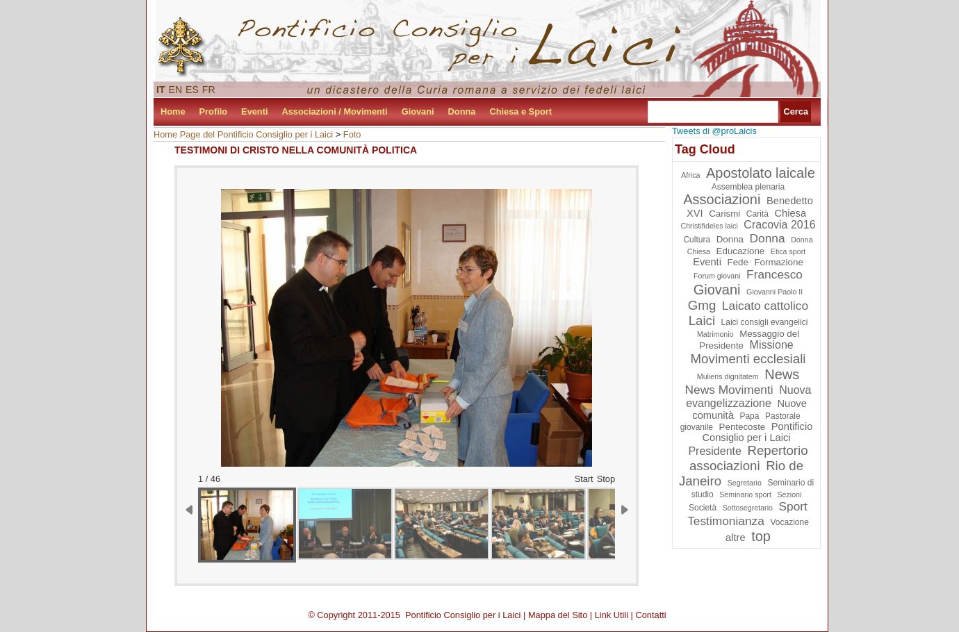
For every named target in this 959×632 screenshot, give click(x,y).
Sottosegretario (748, 508)
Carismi (724, 213)
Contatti (651, 615)
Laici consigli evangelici (764, 322)
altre (736, 537)
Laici (702, 320)
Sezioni (789, 494)
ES (192, 89)
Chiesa (790, 213)
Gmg (702, 305)
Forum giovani (717, 276)
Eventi (254, 111)
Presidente (714, 451)
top (761, 536)
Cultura (696, 239)
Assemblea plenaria (748, 187)
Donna (462, 111)
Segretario (745, 483)
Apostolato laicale (760, 173)
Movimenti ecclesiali (748, 358)
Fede (737, 262)
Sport (793, 506)
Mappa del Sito (557, 615)
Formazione (778, 262)
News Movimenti (729, 390)
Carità (757, 214)
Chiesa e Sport (520, 111)
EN (176, 89)
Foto (352, 134)
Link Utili (611, 615)
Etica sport (788, 251)
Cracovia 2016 (779, 225)
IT (160, 89)
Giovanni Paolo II (774, 292)
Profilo (213, 111)
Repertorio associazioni (748, 458)
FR (208, 89)
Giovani (418, 111)
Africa (690, 175)
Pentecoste (742, 427)
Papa (749, 416)
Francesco (774, 274)
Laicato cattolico (765, 306)
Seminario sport (745, 494)
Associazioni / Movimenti (335, 111)
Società (702, 508)
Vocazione (789, 522)
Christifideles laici (708, 226)
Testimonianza (725, 521)
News (781, 374)
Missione (772, 345)
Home (173, 111)
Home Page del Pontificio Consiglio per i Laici (243, 134)
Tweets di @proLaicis (714, 131)
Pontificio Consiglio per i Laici (757, 432)
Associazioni (721, 199)
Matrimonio (715, 334)
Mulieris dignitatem (728, 376)
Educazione (740, 251)
